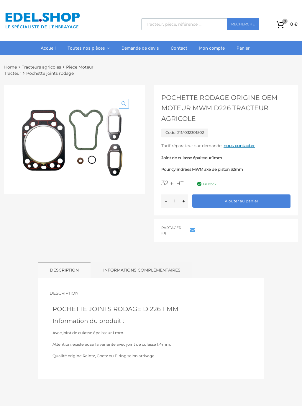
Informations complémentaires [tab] (141, 270)
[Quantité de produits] (174, 201)
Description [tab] (64, 270)
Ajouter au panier (241, 201)
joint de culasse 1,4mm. (148, 344)
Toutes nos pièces (89, 48)
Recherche (243, 24)
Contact (179, 48)
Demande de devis (140, 48)
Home (10, 67)
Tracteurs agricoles (41, 67)
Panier (243, 48)
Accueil (48, 48)
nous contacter (239, 145)
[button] (124, 104)
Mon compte (212, 48)
